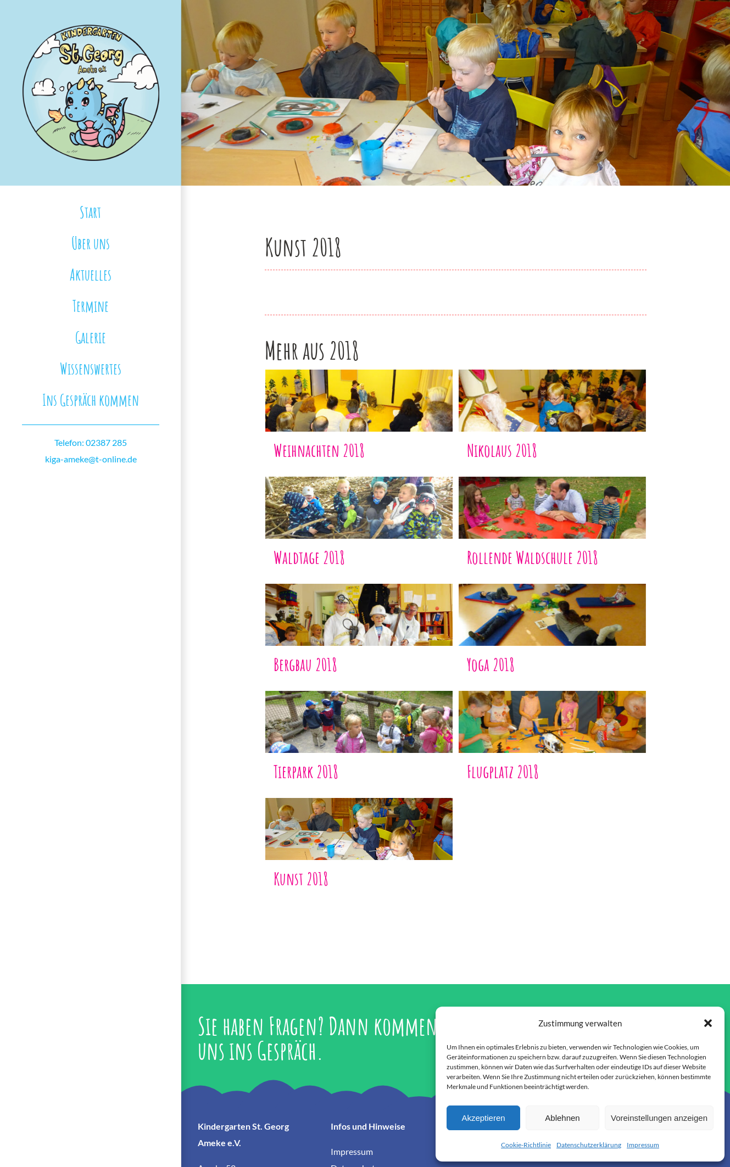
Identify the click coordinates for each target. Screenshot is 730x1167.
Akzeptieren (483, 1118)
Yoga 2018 (491, 664)
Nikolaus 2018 (502, 450)
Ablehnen (562, 1118)
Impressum (643, 1145)
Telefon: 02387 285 (90, 442)
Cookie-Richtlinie (526, 1145)
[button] (708, 1023)
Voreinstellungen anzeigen (659, 1118)
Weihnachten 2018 (319, 450)
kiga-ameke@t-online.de (91, 459)
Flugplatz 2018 (503, 771)
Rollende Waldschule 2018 (532, 557)
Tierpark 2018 (306, 771)
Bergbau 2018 (305, 664)
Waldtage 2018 (309, 557)
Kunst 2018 (301, 878)
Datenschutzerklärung (588, 1145)
